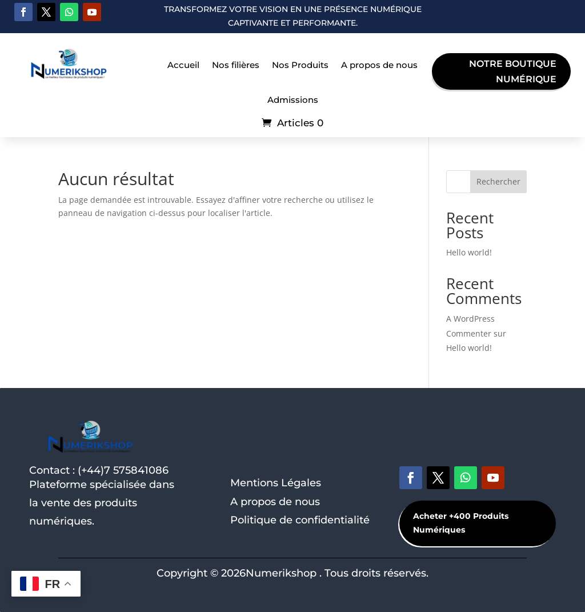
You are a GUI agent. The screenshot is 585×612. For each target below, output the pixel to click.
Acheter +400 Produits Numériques (460, 523)
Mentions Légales (275, 483)
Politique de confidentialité (300, 520)
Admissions (292, 99)
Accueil (183, 64)
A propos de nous (379, 64)
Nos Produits (300, 64)
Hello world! (469, 252)
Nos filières (235, 64)
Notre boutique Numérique (512, 71)
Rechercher (498, 181)
